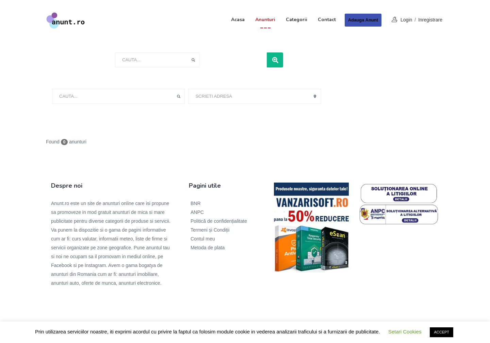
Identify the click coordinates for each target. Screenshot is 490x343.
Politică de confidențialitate (219, 221)
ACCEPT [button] (441, 332)
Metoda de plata (208, 247)
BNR (196, 203)
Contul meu (203, 238)
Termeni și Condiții (210, 230)
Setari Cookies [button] (405, 331)
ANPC (197, 212)
